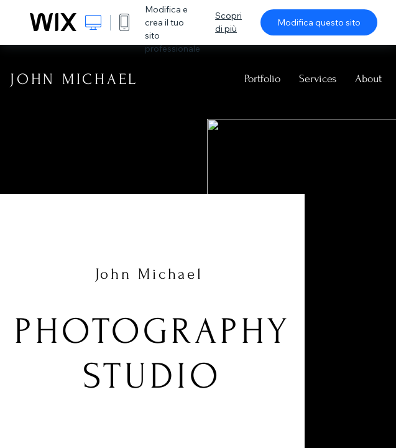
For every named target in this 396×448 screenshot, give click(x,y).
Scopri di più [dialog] (228, 22)
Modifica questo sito (319, 22)
